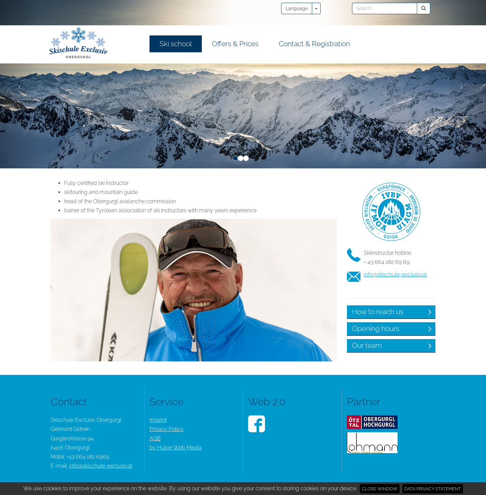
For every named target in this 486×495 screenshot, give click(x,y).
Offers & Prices (235, 43)
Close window (380, 488)
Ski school (176, 43)
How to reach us (81, 311)
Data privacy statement (432, 488)
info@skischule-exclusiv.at (99, 274)
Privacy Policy (167, 429)
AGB (155, 438)
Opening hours (79, 328)
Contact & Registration (314, 43)
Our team (70, 345)
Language (297, 8)
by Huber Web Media (176, 447)
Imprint (158, 420)
